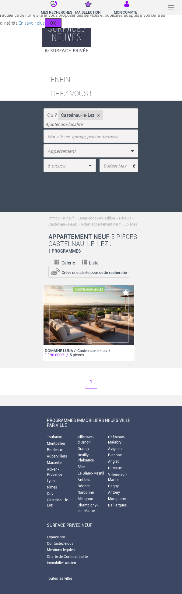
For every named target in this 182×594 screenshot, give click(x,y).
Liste (90, 263)
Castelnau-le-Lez (62, 224)
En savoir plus (32, 23)
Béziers (83, 486)
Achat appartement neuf (101, 224)
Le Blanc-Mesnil (91, 473)
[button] (53, 8)
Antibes (84, 480)
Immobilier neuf (61, 218)
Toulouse (54, 437)
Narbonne (86, 492)
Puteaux (115, 468)
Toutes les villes (59, 578)
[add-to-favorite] (125, 292)
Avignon (115, 449)
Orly (50, 494)
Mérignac (85, 499)
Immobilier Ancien (61, 563)
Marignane (117, 499)
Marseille (54, 463)
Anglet (113, 461)
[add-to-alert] (89, 271)
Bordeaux (55, 450)
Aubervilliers (57, 456)
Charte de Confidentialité (67, 556)
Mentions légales (61, 550)
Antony (114, 492)
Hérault (125, 218)
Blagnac (115, 455)
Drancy (83, 449)
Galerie (64, 263)
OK (53, 23)
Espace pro (56, 537)
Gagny (113, 486)
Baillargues (117, 505)
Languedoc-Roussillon (96, 218)
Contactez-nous (60, 543)
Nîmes (52, 487)
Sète (81, 467)
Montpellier (56, 443)
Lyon (51, 481)
